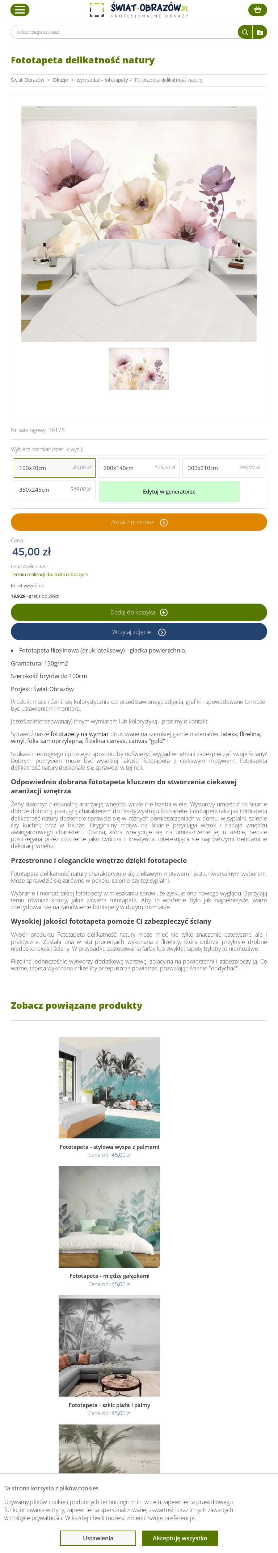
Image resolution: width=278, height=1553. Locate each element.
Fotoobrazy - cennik (215, 1379)
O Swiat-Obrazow (60, 1379)
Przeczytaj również (215, 1357)
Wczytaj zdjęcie (132, 628)
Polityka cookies (130, 1388)
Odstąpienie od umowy (138, 1397)
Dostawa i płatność (62, 1388)
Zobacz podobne (133, 518)
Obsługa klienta (59, 1357)
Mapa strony (206, 1397)
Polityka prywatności (134, 1379)
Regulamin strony (131, 1371)
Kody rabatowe (57, 1397)
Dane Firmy (53, 1371)
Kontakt (49, 1405)
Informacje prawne (135, 1357)
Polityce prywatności (36, 1518)
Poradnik (202, 1371)
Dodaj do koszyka (139, 609)
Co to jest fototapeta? (217, 1388)
